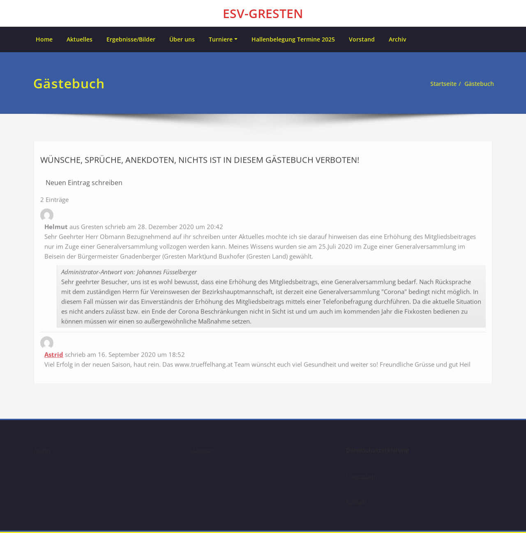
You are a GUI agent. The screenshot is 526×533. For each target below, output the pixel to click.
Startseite (439, 84)
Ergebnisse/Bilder (130, 39)
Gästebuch (477, 84)
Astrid (53, 352)
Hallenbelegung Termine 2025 (293, 39)
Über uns (182, 39)
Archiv (397, 39)
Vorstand (362, 39)
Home (44, 39)
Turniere (221, 39)
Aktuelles (79, 39)
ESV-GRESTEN (263, 13)
